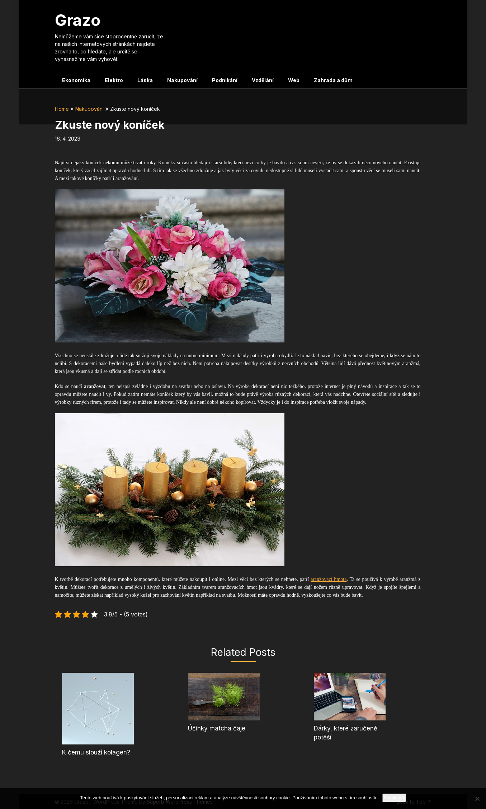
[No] (477, 798)
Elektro (114, 80)
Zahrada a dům (333, 80)
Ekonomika (76, 80)
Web (293, 80)
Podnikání (224, 80)
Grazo (77, 20)
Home (62, 109)
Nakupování (182, 80)
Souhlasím (394, 797)
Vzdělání (263, 80)
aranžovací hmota (328, 579)
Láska (145, 80)
